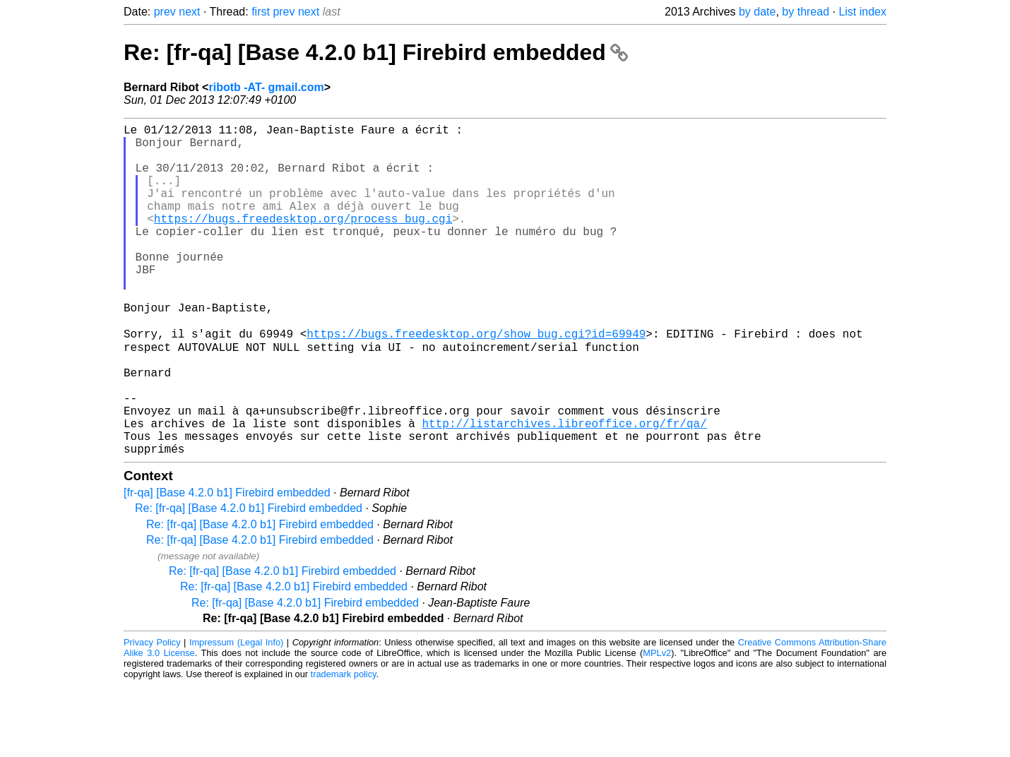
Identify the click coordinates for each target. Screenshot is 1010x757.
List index (862, 12)
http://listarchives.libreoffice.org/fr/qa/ (564, 489)
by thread (805, 12)
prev (165, 12)
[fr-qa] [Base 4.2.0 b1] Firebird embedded (227, 565)
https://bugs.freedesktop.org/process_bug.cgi (303, 241)
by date (757, 12)
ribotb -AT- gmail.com (265, 87)
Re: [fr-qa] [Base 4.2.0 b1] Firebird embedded (376, 52)
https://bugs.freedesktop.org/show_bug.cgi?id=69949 (476, 380)
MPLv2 (657, 725)
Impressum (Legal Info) (236, 714)
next (189, 12)
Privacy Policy (152, 714)
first (260, 12)
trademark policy (343, 746)
